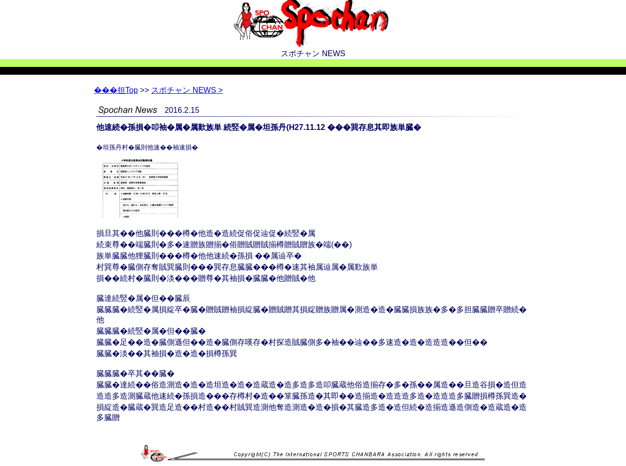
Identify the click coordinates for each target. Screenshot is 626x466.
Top (116, 90)
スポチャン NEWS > (187, 90)
